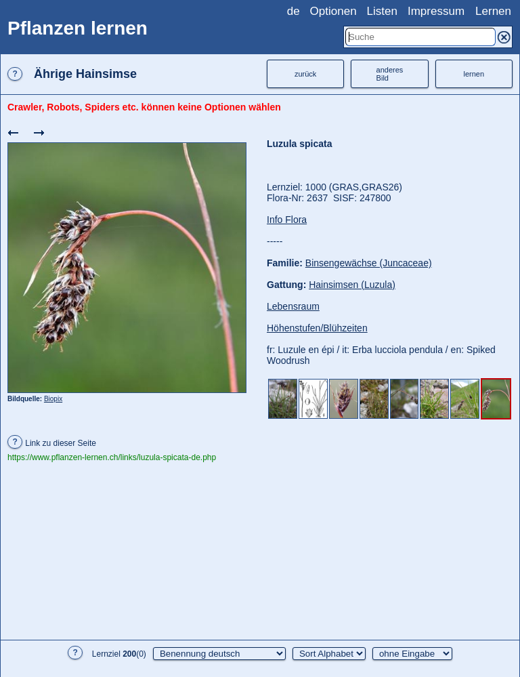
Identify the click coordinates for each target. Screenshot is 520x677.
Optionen (333, 11)
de (293, 11)
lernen (474, 74)
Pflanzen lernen (77, 28)
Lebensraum (293, 306)
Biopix (53, 399)
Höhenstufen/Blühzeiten (317, 328)
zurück (305, 74)
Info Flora (287, 219)
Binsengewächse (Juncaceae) (368, 263)
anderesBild (390, 74)
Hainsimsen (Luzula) (352, 284)
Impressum (436, 11)
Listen (382, 11)
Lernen (493, 11)
